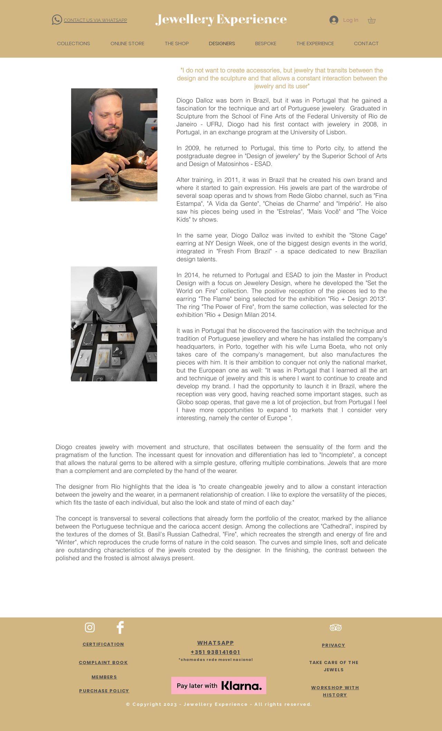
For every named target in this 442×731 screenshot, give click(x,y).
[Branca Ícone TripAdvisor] (335, 627)
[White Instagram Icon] (89, 627)
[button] (375, 20)
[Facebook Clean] (120, 627)
